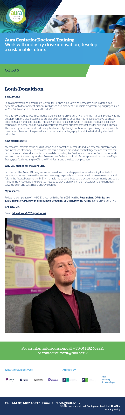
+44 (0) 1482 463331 (26, 403)
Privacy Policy (112, 409)
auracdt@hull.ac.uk (66, 403)
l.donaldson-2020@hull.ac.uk (29, 213)
